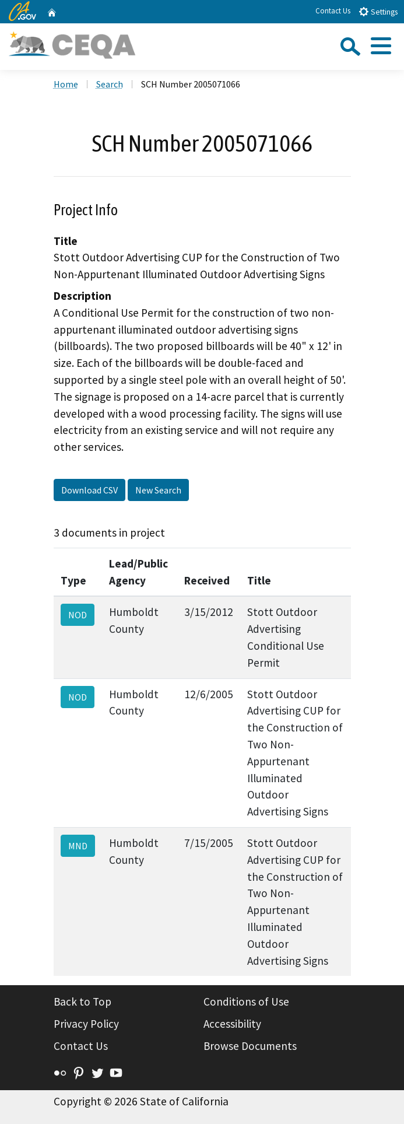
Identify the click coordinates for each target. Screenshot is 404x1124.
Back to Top (82, 1002)
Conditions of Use (246, 1002)
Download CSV (89, 490)
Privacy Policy (86, 1024)
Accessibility (232, 1024)
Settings (378, 11)
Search (109, 84)
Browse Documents (250, 1046)
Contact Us (332, 11)
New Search (158, 490)
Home (66, 84)
